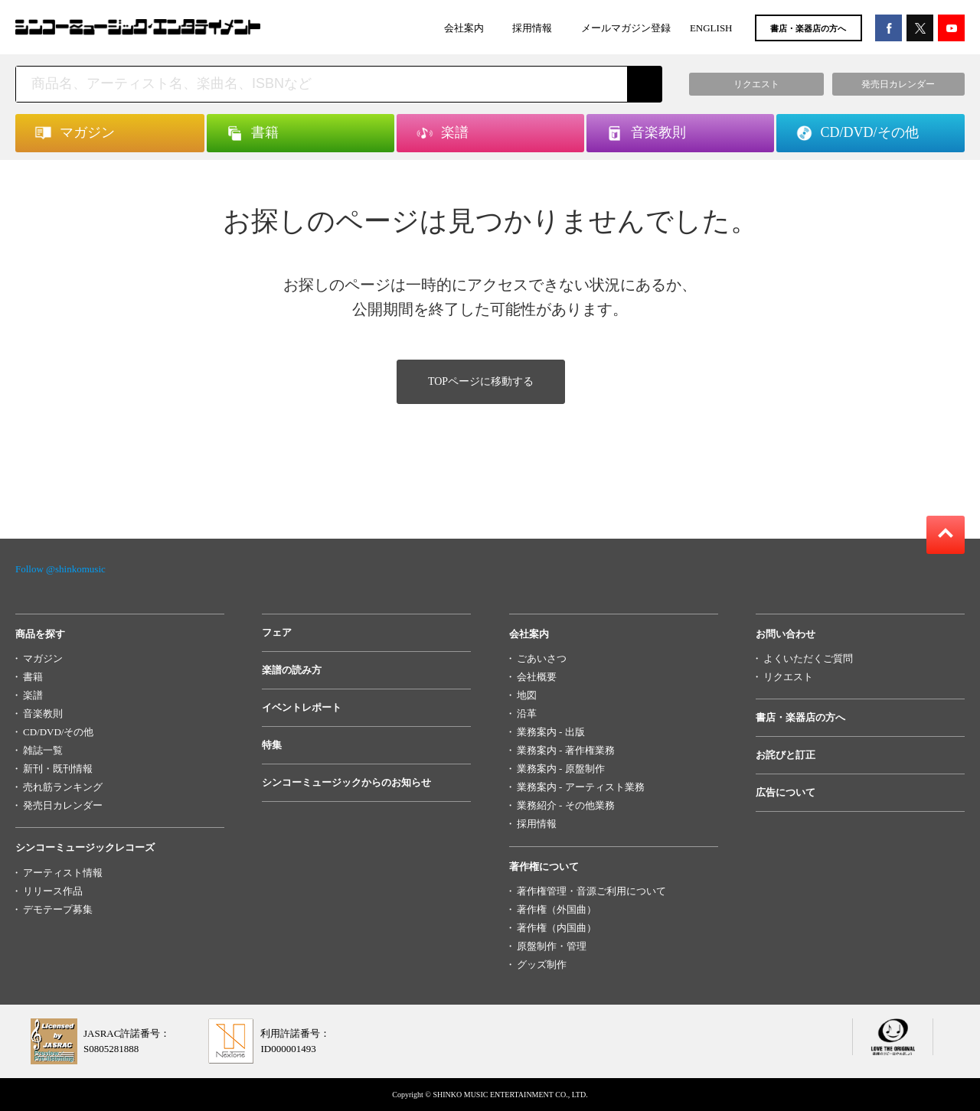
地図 (527, 695)
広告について (785, 792)
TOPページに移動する (481, 381)
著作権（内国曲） (556, 927)
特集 (272, 745)
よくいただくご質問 (808, 658)
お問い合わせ (785, 634)
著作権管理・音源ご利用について (591, 891)
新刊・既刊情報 (58, 768)
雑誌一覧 (43, 750)
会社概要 (537, 677)
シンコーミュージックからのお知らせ (346, 782)
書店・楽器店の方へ (808, 28)
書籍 (33, 677)
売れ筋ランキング (63, 787)
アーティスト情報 (63, 872)
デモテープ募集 (58, 909)
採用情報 (532, 28)
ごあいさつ (542, 658)
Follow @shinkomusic (60, 569)
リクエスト (788, 677)
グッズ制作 (542, 964)
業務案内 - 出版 (551, 732)
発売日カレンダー (63, 805)
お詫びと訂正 (785, 755)
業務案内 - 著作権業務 (566, 750)
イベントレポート (301, 707)
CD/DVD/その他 (58, 732)
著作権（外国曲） (556, 909)
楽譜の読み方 (292, 670)
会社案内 (464, 28)
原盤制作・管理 (551, 946)
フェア (277, 632)
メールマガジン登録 (626, 28)
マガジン (43, 658)
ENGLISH (711, 28)
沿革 (527, 713)
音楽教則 (43, 713)
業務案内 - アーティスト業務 (581, 787)
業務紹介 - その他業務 (566, 805)
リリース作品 (53, 891)
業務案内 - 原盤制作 (561, 768)
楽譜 (33, 695)
